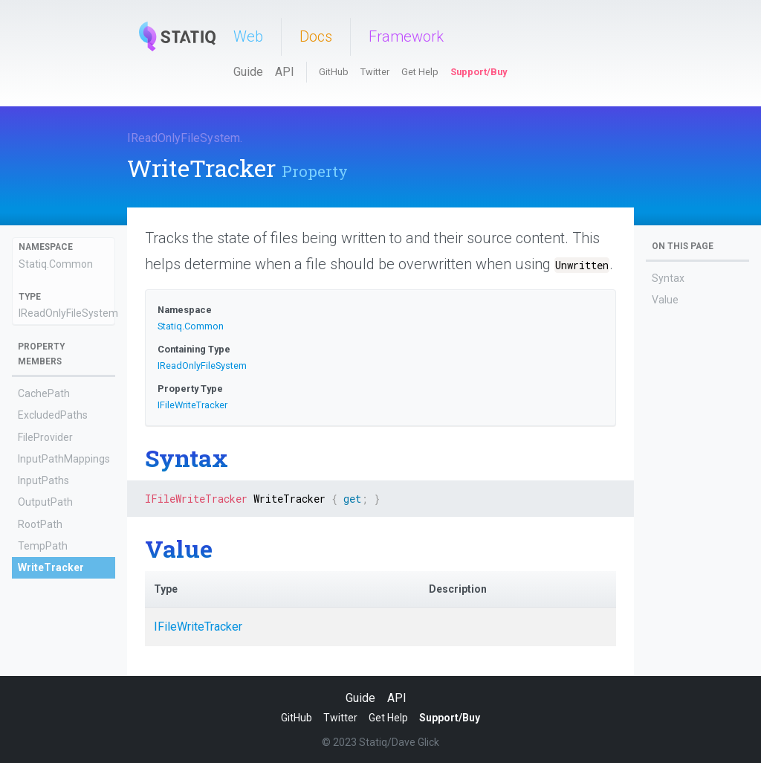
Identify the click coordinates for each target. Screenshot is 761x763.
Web (248, 36)
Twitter (374, 71)
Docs (315, 36)
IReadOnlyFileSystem (183, 138)
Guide (248, 72)
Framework (406, 36)
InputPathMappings (64, 459)
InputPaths (43, 480)
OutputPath (45, 502)
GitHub (334, 71)
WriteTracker (51, 567)
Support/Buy (478, 71)
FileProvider (45, 437)
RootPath (40, 524)
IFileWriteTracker (192, 405)
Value (665, 300)
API (284, 72)
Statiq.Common (56, 264)
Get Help (419, 71)
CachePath (44, 393)
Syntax (668, 278)
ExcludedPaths (53, 415)
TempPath (43, 546)
